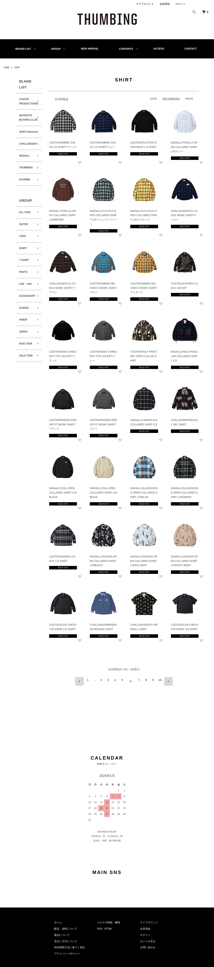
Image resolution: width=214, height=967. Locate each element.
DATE (153, 98)
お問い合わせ (147, 942)
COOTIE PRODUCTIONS (28, 101)
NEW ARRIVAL (90, 48)
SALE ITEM (26, 364)
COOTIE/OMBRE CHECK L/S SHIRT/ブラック (63, 147)
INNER (23, 328)
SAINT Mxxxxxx (24, 138)
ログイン (180, 3)
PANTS (23, 280)
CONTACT (190, 48)
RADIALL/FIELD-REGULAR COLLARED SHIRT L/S (184, 355)
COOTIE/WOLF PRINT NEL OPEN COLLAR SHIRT (144, 355)
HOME (7, 67)
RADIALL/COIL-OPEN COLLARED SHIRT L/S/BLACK (63, 491)
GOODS (24, 316)
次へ (166, 678)
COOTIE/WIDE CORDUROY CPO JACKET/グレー (103, 355)
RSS (99, 923)
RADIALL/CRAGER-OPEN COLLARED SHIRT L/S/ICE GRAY (144, 559)
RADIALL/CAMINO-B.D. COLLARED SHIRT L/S (143, 423)
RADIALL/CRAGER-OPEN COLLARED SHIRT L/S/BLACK (104, 559)
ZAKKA (23, 340)
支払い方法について (65, 936)
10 (159, 677)
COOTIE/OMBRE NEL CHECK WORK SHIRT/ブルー (104, 287)
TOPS (22, 244)
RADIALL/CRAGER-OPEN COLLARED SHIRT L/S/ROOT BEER (184, 559)
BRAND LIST (23, 48)
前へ (83, 678)
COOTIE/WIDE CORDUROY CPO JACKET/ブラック (63, 355)
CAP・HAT (25, 292)
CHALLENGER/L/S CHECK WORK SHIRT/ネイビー (184, 215)
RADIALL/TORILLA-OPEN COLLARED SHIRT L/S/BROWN (63, 215)
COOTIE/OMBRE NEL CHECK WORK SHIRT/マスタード (144, 287)
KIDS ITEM (25, 352)
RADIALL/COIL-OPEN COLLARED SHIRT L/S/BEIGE (103, 491)
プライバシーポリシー (67, 948)
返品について (62, 929)
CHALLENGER (28, 152)
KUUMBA (24, 188)
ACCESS (158, 48)
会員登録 (165, 3)
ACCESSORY (27, 304)
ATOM (108, 923)
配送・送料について (65, 923)
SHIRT (18, 67)
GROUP (56, 48)
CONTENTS (126, 48)
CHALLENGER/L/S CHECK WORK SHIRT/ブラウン (63, 287)
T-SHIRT (24, 268)
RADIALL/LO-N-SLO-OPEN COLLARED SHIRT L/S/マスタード (144, 215)
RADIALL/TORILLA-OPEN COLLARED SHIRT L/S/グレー (184, 147)
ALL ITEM (25, 221)
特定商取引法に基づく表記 (69, 942)
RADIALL (24, 164)
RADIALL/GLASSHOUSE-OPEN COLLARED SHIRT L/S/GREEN (184, 491)
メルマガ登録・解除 (108, 917)
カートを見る (147, 936)
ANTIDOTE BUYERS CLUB (25, 120)
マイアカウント (145, 3)
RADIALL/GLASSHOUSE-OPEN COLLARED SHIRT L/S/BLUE (144, 491)
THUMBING (26, 176)
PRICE (189, 98)
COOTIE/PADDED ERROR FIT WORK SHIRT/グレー (104, 423)
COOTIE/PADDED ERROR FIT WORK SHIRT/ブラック (63, 423)
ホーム (58, 917)
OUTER (23, 233)
